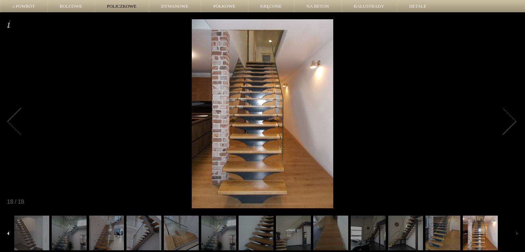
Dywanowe (174, 6)
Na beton (317, 6)
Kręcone (271, 6)
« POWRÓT (23, 6)
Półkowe (224, 6)
